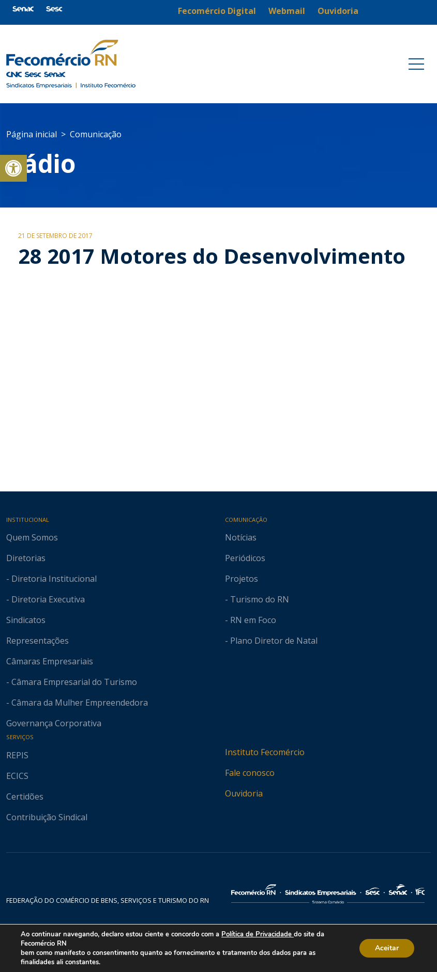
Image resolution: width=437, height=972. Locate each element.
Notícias (241, 537)
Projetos (241, 578)
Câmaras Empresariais (49, 661)
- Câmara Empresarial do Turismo (71, 682)
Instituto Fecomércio (265, 752)
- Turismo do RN (257, 599)
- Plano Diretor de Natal (271, 640)
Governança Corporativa (53, 723)
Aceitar (387, 948)
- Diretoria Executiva (45, 599)
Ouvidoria (244, 793)
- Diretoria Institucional (51, 578)
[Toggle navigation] (416, 64)
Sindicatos (26, 620)
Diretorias (26, 558)
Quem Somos (32, 537)
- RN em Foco (250, 620)
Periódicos (245, 558)
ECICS (17, 776)
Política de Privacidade (257, 934)
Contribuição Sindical (46, 817)
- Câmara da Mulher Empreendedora (77, 702)
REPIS (17, 755)
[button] (13, 168)
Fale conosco (250, 772)
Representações (37, 640)
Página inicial (31, 134)
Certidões (24, 796)
